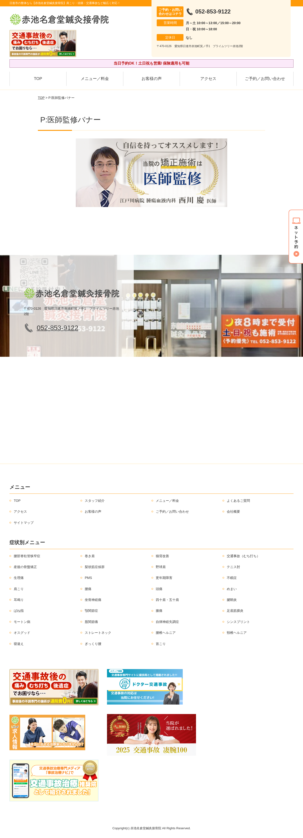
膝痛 (159, 611)
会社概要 (233, 511)
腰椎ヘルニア (166, 633)
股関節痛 (91, 622)
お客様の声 (152, 78)
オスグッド (22, 633)
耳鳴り (19, 600)
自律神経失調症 (167, 622)
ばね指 (19, 611)
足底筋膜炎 (235, 611)
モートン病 (22, 622)
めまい (232, 589)
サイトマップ (24, 523)
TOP (38, 78)
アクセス (208, 78)
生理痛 (19, 578)
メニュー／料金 (95, 78)
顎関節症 (91, 611)
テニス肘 (233, 567)
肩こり (19, 589)
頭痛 (159, 589)
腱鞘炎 (232, 600)
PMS (88, 578)
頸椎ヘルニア (237, 633)
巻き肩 (90, 556)
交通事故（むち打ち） (243, 556)
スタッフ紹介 (95, 501)
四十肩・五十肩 (167, 600)
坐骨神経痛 (93, 600)
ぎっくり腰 (93, 644)
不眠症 (232, 578)
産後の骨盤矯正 (25, 567)
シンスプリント (238, 622)
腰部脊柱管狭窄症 (27, 556)
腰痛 (88, 589)
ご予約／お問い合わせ (265, 78)
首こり (161, 644)
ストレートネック (98, 633)
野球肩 (161, 567)
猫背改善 (162, 556)
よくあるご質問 (238, 501)
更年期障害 (164, 578)
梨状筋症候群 (95, 567)
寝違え (19, 644)
